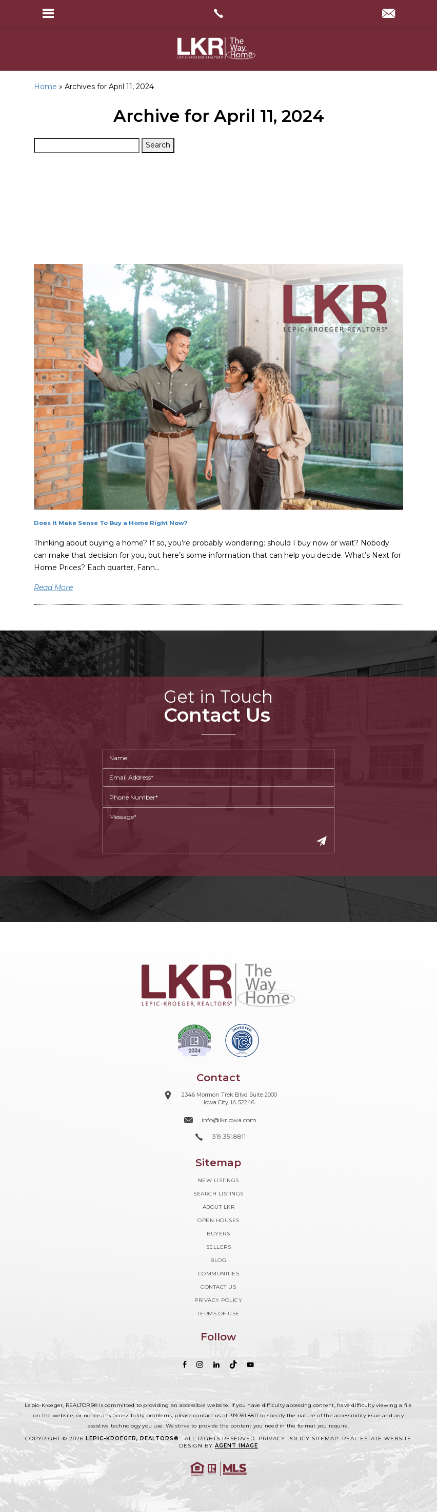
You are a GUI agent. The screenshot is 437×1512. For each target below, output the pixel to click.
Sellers (218, 1247)
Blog (218, 1260)
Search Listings (218, 1193)
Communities (219, 1273)
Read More (53, 587)
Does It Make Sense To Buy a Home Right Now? (110, 523)
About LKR (219, 1207)
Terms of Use (218, 1313)
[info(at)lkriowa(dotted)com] (388, 14)
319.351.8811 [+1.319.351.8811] (244, 1415)
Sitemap (325, 1438)
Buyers (218, 1233)
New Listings (218, 1180)
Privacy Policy (218, 1300)
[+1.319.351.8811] (218, 1137)
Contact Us (218, 1287)
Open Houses (218, 1220)
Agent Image (236, 1445)
